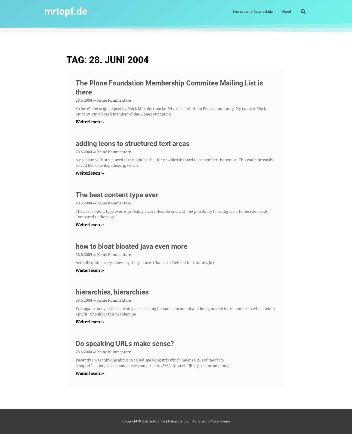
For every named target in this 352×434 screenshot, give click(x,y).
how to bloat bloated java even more (131, 246)
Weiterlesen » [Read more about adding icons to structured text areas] (90, 173)
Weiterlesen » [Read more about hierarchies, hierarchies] (90, 322)
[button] (303, 11)
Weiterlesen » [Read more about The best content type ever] (90, 224)
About (286, 11)
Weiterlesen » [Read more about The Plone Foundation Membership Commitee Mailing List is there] (90, 121)
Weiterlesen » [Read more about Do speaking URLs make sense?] (90, 373)
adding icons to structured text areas (132, 144)
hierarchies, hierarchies (112, 292)
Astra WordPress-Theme (211, 421)
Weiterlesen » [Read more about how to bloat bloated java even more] (90, 270)
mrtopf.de (65, 11)
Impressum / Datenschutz (253, 11)
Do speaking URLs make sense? (125, 344)
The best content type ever (117, 195)
